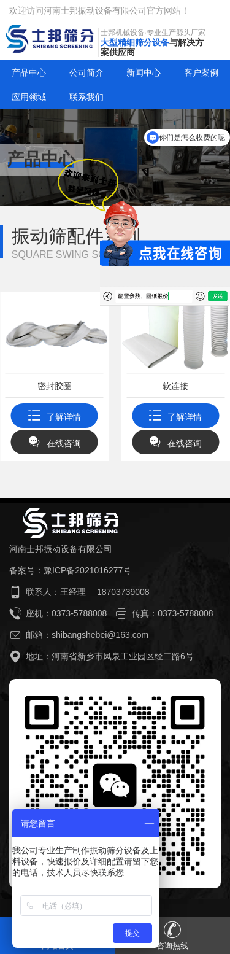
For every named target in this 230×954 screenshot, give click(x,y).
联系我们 (86, 97)
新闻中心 (143, 72)
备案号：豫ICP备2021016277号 (70, 570)
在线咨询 (54, 443)
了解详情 (54, 417)
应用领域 (29, 97)
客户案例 (201, 72)
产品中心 (29, 72)
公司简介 (86, 72)
